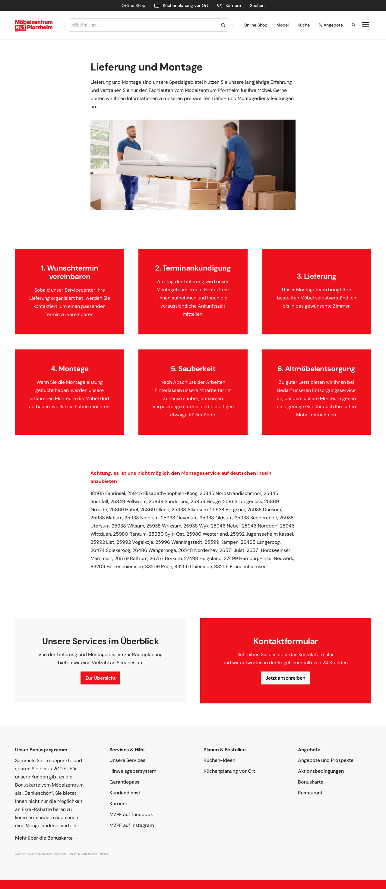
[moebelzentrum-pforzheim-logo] (34, 25)
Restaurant (310, 793)
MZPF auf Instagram (131, 825)
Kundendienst (124, 793)
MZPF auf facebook (131, 814)
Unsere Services (127, 760)
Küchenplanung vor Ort (181, 5)
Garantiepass (124, 782)
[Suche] (351, 25)
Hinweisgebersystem (133, 771)
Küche (304, 25)
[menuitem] (255, 25)
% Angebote (331, 25)
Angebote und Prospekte (325, 760)
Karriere (229, 5)
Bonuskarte (310, 782)
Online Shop (133, 5)
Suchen (257, 5)
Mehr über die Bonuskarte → (47, 838)
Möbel (283, 25)
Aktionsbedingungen (321, 771)
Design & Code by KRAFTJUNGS (88, 854)
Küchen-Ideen (219, 760)
